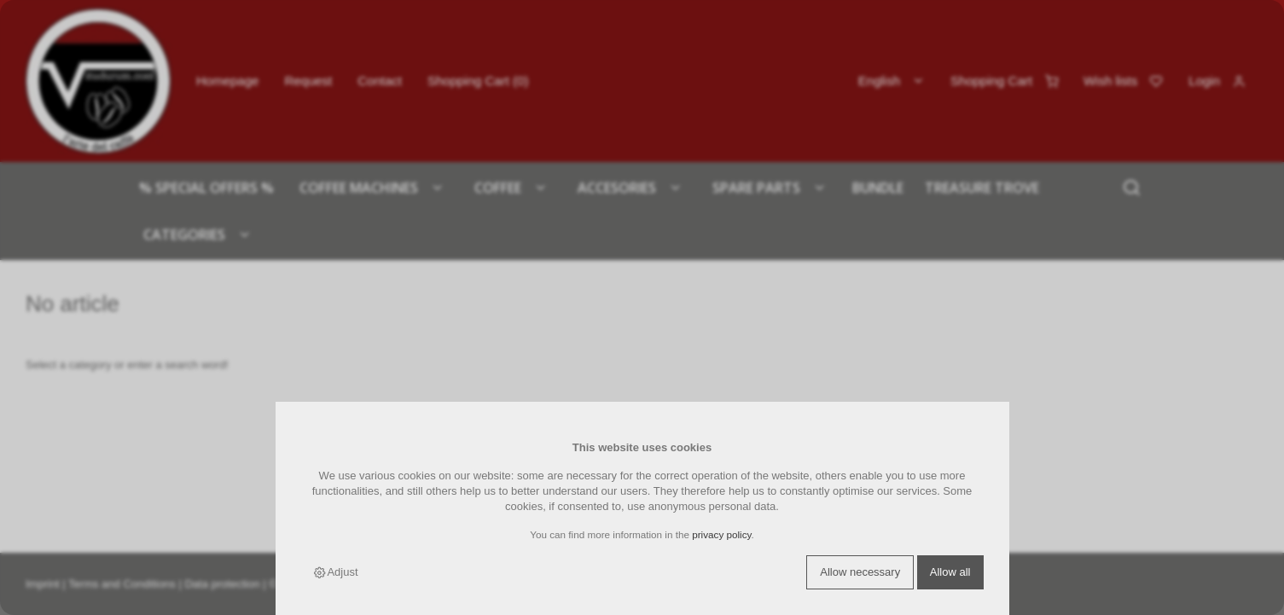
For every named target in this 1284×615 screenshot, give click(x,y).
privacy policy (721, 534)
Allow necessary (860, 572)
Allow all (950, 572)
